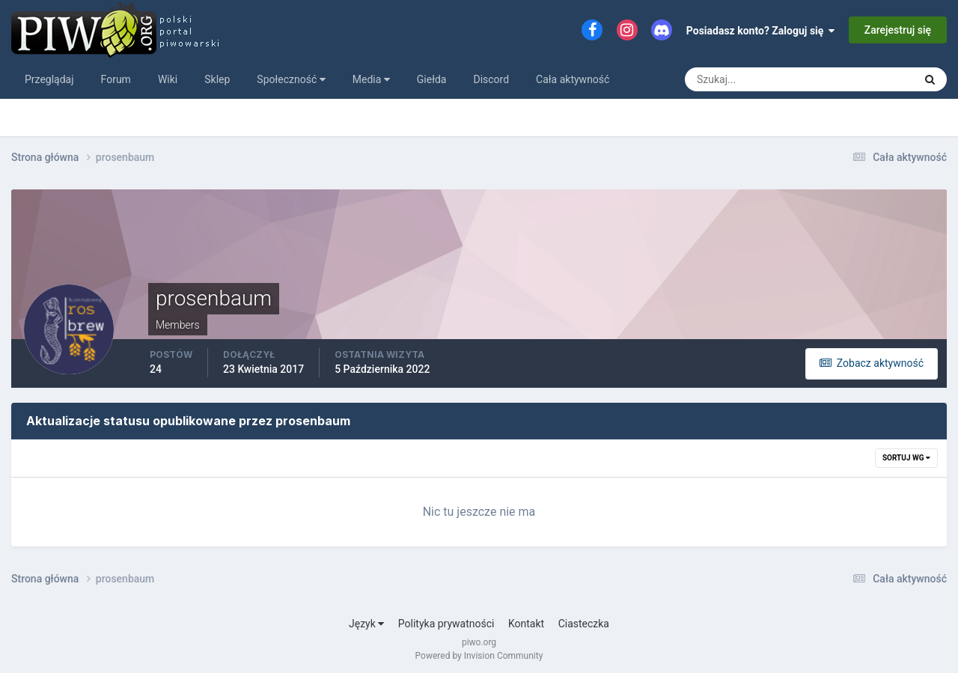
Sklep (217, 79)
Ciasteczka (583, 624)
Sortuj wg (906, 458)
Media (371, 79)
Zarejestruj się (897, 30)
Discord (491, 79)
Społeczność (291, 79)
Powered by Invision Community (479, 656)
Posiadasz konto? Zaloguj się (760, 31)
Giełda (432, 79)
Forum (116, 79)
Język (366, 624)
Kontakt (526, 624)
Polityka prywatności (446, 624)
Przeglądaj (49, 79)
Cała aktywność (572, 79)
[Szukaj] (744, 79)
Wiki (167, 79)
